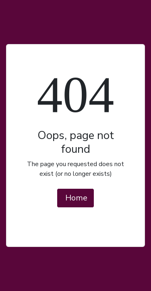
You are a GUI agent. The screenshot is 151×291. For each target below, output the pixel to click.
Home (76, 197)
